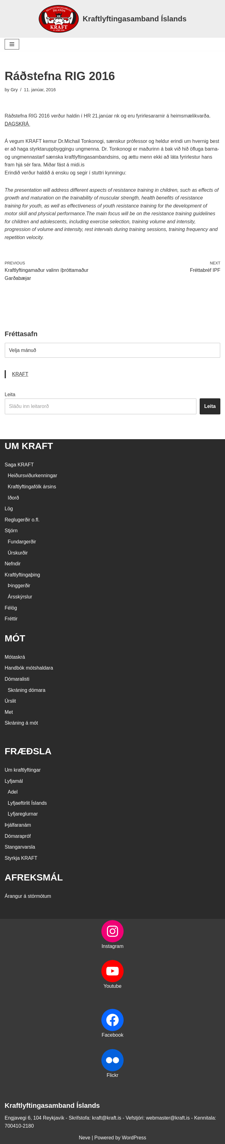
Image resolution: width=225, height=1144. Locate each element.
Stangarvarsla (20, 847)
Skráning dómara (26, 690)
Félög (11, 608)
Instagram (112, 946)
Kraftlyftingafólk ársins (32, 486)
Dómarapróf (18, 836)
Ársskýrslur (20, 596)
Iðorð (13, 497)
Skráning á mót (21, 723)
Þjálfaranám (18, 825)
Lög (9, 508)
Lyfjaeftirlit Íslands (27, 803)
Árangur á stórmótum (28, 896)
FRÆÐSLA (28, 751)
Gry (14, 89)
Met (9, 712)
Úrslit (10, 701)
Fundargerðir (22, 541)
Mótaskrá (15, 657)
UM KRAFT (29, 446)
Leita (10, 394)
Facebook (112, 1035)
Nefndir (13, 563)
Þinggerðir (19, 585)
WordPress (134, 1137)
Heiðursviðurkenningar (32, 475)
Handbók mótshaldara (29, 668)
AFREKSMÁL (34, 877)
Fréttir (11, 618)
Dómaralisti (17, 679)
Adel (13, 792)
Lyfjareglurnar (23, 813)
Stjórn (11, 530)
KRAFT (20, 374)
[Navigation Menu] (12, 44)
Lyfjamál (14, 781)
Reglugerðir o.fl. (22, 519)
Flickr (112, 1075)
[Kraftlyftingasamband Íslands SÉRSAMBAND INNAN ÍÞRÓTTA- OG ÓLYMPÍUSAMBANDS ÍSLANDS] (112, 18)
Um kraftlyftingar (22, 770)
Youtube (112, 986)
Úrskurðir (18, 552)
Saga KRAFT (19, 464)
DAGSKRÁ (17, 123)
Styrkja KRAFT (21, 858)
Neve (84, 1137)
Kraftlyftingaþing (22, 574)
